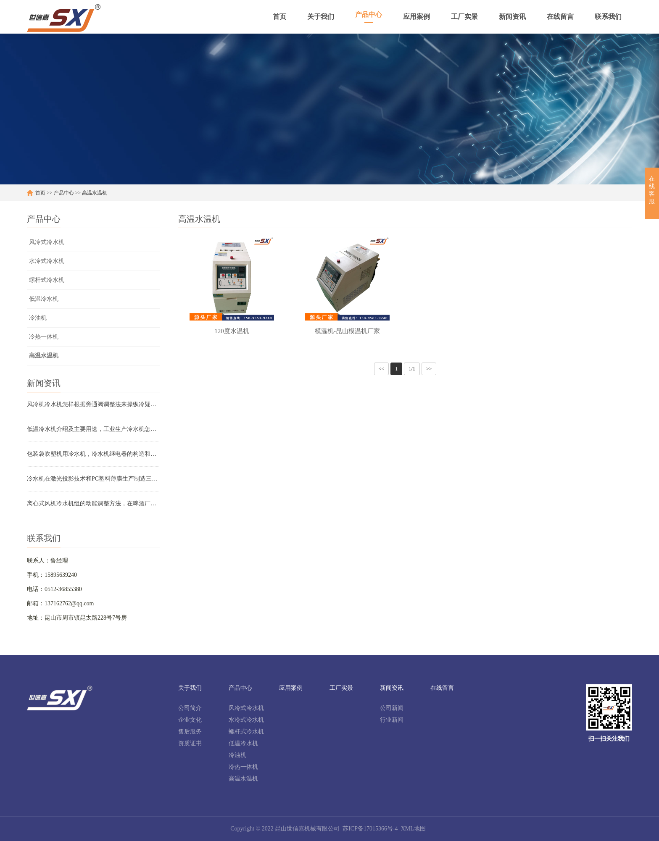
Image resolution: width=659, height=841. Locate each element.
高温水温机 (94, 193)
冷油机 (38, 318)
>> (429, 369)
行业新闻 (391, 720)
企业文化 (190, 720)
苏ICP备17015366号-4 (370, 828)
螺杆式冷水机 (46, 280)
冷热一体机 (43, 337)
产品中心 (64, 193)
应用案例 (291, 688)
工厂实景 (341, 688)
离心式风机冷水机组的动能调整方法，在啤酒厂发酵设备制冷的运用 (93, 503)
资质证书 (190, 743)
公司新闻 (391, 708)
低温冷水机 (43, 299)
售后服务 (190, 731)
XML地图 (413, 828)
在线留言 (442, 688)
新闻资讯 (391, 688)
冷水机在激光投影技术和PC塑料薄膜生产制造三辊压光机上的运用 (93, 479)
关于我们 (190, 688)
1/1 (412, 369)
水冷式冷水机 (46, 261)
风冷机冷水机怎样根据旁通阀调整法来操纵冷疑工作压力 (93, 404)
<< (382, 369)
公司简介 (190, 708)
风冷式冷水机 (46, 242)
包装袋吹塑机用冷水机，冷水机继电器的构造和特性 (93, 454)
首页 (40, 193)
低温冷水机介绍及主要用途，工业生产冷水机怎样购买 (93, 429)
